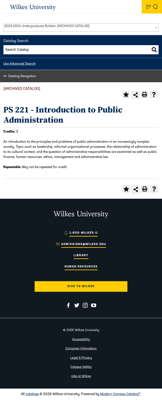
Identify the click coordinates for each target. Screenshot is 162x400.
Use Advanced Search (19, 64)
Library (81, 255)
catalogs (32, 394)
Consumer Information (81, 348)
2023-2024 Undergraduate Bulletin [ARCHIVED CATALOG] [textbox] (46, 26)
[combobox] (81, 27)
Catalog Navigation (22, 76)
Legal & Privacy (81, 358)
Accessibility (81, 339)
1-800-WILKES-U (83, 232)
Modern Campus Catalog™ (120, 394)
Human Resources (81, 266)
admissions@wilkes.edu (83, 244)
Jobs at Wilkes (81, 376)
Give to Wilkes (81, 286)
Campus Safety (81, 367)
